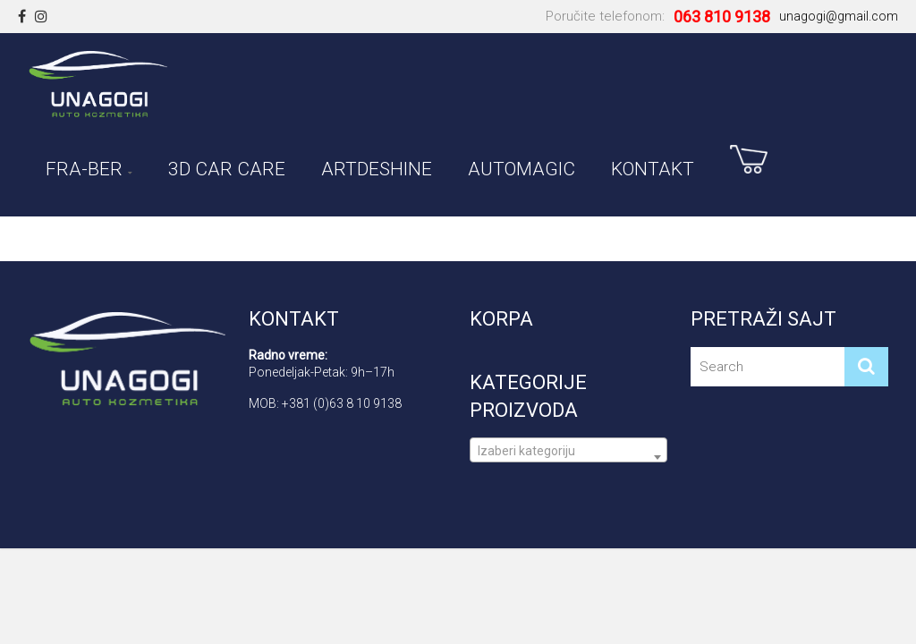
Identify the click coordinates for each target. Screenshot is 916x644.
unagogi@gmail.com (838, 16)
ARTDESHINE (376, 166)
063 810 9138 (722, 16)
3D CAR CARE (226, 166)
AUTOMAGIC (521, 166)
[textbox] (568, 457)
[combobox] (568, 449)
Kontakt (652, 166)
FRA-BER (84, 166)
